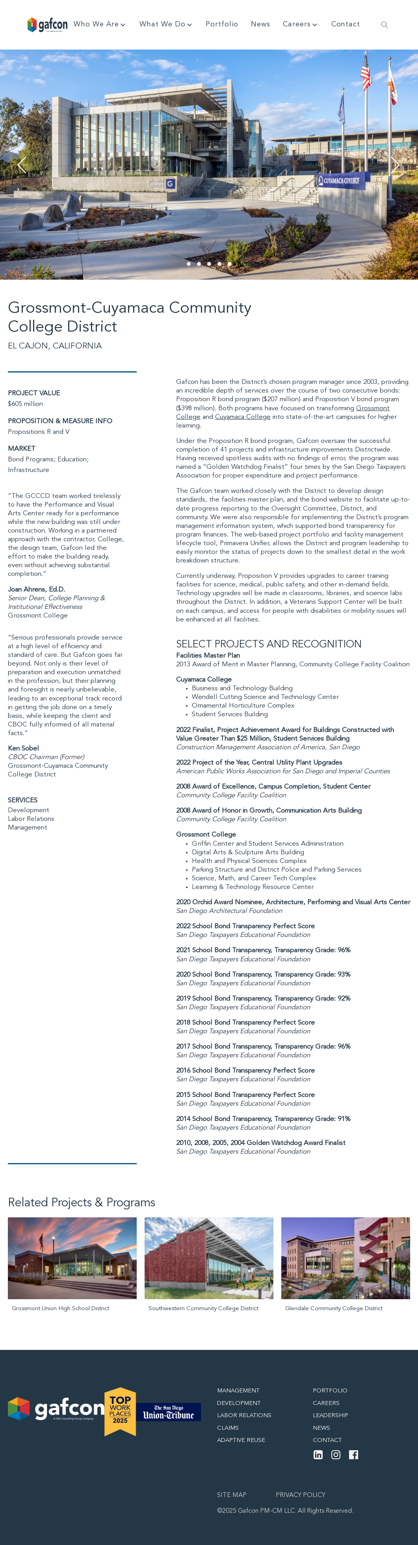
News (260, 24)
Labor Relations (31, 819)
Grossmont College (38, 615)
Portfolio (222, 24)
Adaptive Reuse (241, 1441)
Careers (301, 25)
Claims (228, 1428)
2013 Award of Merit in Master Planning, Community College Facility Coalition (293, 664)
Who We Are (100, 25)
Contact (345, 24)
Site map (232, 1495)
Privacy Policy (300, 1495)
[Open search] (384, 25)
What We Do (166, 25)
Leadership (330, 1416)
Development (28, 810)
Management (27, 827)
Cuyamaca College (243, 417)
